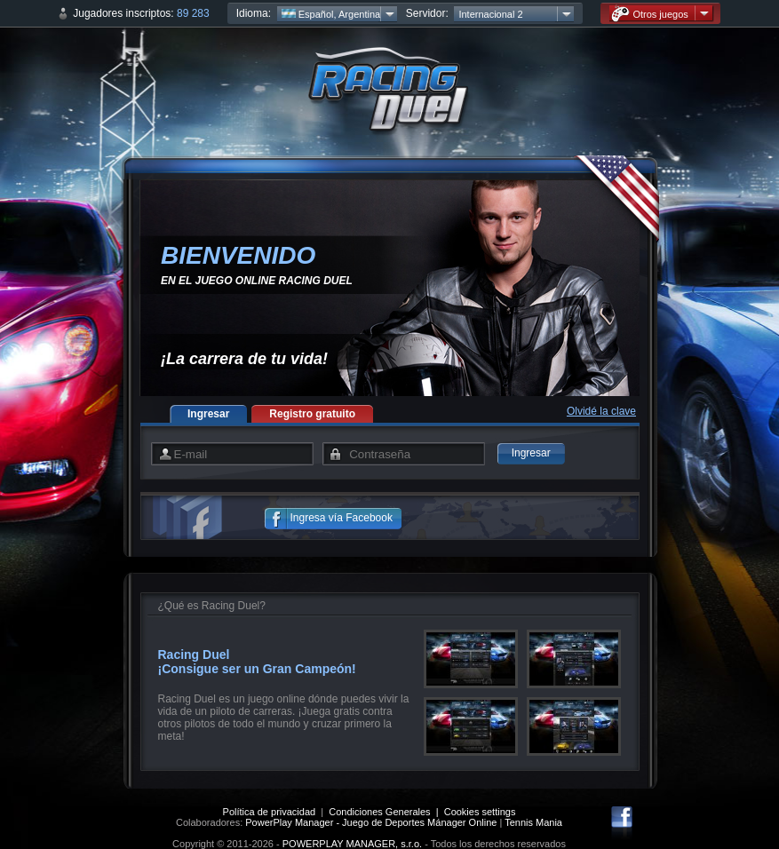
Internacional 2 (490, 14)
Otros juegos (649, 13)
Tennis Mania (533, 822)
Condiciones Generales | (386, 811)
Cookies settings (480, 811)
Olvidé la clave (601, 411)
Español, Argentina (331, 14)
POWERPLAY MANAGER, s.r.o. (352, 843)
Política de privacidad (269, 811)
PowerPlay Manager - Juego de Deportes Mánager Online (371, 822)
